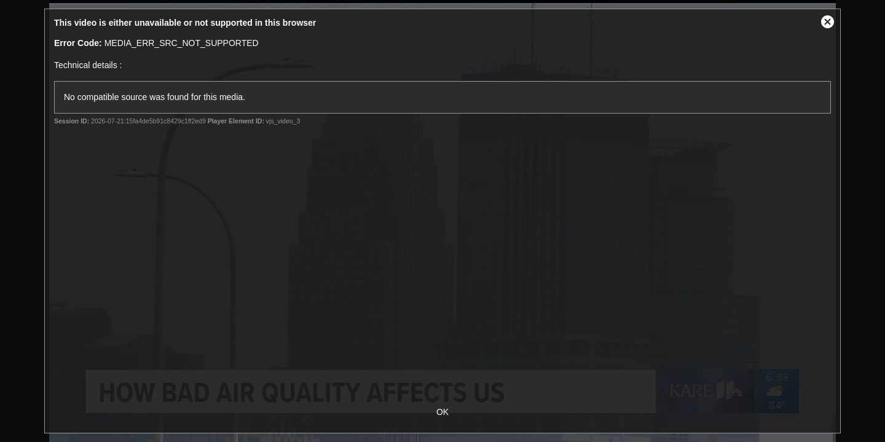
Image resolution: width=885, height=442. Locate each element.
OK (442, 412)
